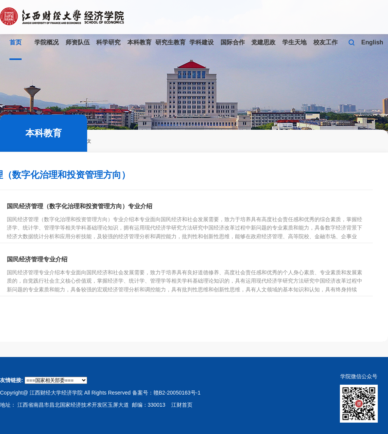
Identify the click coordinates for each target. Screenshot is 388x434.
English (372, 42)
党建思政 (263, 42)
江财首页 (181, 405)
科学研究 (108, 42)
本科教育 (139, 42)
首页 (15, 42)
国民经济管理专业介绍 (37, 259)
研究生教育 (170, 42)
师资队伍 (78, 42)
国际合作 (233, 42)
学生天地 (294, 42)
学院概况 (46, 42)
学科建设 (201, 42)
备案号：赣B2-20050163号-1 (166, 393)
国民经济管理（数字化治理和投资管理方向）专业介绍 (79, 206)
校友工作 (325, 42)
